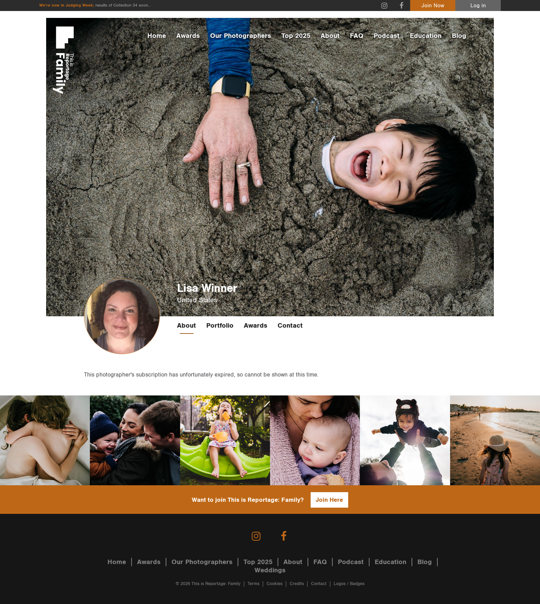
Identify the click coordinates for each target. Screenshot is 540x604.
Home (156, 36)
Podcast (386, 36)
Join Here (329, 500)
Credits (297, 583)
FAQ (356, 36)
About (330, 36)
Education (426, 36)
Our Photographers (240, 36)
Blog (459, 36)
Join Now (433, 5)
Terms (253, 583)
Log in (478, 5)
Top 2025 (295, 36)
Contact (290, 325)
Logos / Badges (349, 583)
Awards (188, 36)
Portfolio (219, 325)
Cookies (274, 583)
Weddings (270, 570)
